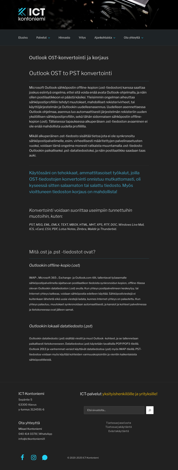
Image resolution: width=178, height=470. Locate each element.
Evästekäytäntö (118, 431)
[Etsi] (150, 410)
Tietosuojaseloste (118, 423)
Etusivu (23, 37)
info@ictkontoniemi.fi (31, 438)
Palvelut (43, 37)
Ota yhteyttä (134, 37)
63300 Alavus (27, 404)
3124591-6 (37, 409)
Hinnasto (64, 37)
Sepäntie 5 (25, 399)
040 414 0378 (27, 433)
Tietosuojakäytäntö (118, 427)
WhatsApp (45, 433)
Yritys (82, 37)
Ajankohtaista (105, 37)
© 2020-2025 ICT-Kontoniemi (83, 457)
